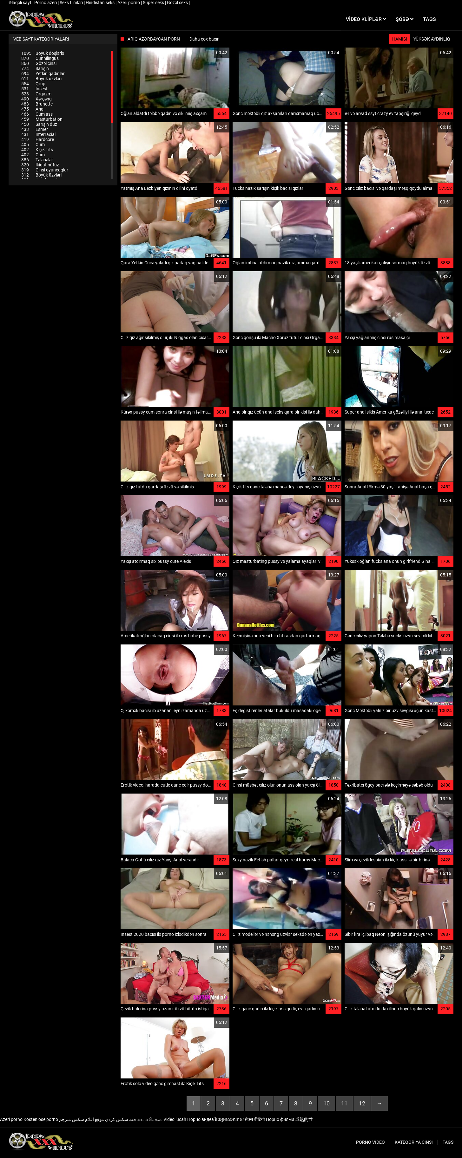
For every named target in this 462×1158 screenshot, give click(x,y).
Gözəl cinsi (38, 63)
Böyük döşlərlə (42, 53)
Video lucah (174, 1119)
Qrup (33, 83)
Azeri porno (129, 2)
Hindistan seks (101, 2)
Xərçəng (36, 98)
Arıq (32, 109)
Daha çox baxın (204, 39)
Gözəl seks (178, 2)
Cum (33, 144)
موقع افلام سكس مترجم (81, 1119)
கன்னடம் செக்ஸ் (145, 1119)
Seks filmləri (72, 2)
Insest (34, 88)
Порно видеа (200, 1119)
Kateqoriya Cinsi (414, 1142)
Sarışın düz (39, 124)
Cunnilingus (40, 58)
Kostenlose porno (40, 1119)
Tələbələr (37, 159)
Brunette (37, 103)
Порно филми (280, 1119)
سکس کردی (116, 1119)
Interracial (38, 134)
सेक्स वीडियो (255, 1119)
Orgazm (36, 93)
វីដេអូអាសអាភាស (229, 1119)
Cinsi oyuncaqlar (44, 169)
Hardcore (37, 139)
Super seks (154, 2)
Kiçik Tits (37, 149)
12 (362, 1103)
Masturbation (42, 119)
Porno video (370, 1142)
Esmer (34, 129)
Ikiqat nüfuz (40, 164)
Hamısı (399, 39)
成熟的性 (304, 1119)
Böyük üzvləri (41, 78)
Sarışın (35, 68)
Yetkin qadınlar (43, 73)
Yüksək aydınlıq (431, 39)
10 (326, 1103)
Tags (448, 1142)
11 (344, 1103)
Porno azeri (46, 2)
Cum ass (37, 114)
